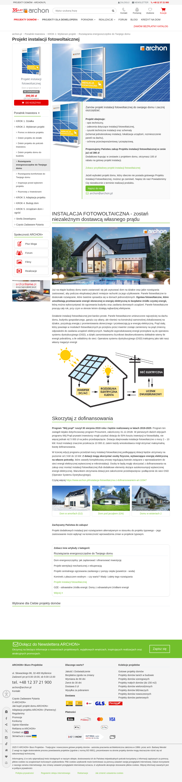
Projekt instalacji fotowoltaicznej (70, 582)
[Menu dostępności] (6, 694)
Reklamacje (82, 773)
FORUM (123, 19)
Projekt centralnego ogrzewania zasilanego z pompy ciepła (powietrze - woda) (94, 571)
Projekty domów (26, 19)
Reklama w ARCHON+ (24, 728)
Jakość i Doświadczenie (77, 671)
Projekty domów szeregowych (133, 679)
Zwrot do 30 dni (73, 682)
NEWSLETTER (140, 2)
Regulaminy (18, 713)
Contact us (20, 732)
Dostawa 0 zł (72, 686)
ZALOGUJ (123, 2)
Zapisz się (159, 649)
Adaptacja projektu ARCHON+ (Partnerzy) (34, 709)
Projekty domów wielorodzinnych (135, 686)
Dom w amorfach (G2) (71, 513)
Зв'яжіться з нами (24, 736)
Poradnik (88, 19)
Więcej (58, 593)
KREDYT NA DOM (151, 19)
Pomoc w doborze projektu (30, 132)
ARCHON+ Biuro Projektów (27, 665)
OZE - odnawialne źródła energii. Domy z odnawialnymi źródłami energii (91, 587)
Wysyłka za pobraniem (77, 690)
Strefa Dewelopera (25, 218)
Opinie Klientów (20, 724)
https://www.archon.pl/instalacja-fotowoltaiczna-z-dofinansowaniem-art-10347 (106, 480)
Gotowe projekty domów (131, 671)
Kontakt (16, 691)
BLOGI (134, 19)
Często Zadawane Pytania (29, 224)
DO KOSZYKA (31, 102)
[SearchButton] (113, 11)
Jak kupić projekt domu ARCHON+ (30, 706)
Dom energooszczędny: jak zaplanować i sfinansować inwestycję (87, 560)
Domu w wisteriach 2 (151, 513)
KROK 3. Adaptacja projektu (29, 197)
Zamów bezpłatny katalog (151, 26)
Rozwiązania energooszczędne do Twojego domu (31, 165)
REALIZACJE (107, 19)
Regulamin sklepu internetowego (55, 773)
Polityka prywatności (25, 773)
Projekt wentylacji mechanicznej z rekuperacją (78, 565)
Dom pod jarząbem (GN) (111, 513)
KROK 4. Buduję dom (26, 203)
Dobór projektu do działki (29, 138)
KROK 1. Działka (24, 121)
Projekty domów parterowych (133, 697)
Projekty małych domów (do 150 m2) (137, 682)
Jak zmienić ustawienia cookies (109, 773)
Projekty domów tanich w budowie (136, 675)
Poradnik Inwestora (27, 113)
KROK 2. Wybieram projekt (29, 126)
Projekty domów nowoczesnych (134, 694)
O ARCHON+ (19, 702)
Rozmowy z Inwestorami (29, 191)
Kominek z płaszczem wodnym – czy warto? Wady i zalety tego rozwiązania (93, 576)
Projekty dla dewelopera (60, 19)
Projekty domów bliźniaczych (133, 690)
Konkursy (17, 721)
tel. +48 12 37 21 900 (32, 682)
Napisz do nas (95, 188)
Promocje (17, 717)
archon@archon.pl (101, 193)
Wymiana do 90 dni (75, 679)
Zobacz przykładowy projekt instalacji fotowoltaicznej (113, 167)
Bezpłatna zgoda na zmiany (79, 675)
